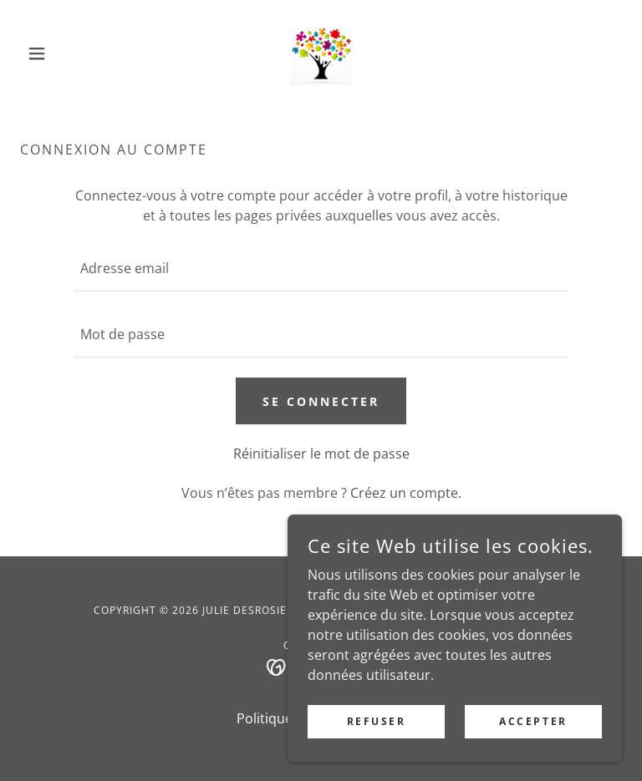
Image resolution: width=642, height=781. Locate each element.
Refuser (376, 721)
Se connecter (321, 401)
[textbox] (321, 269)
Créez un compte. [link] (405, 493)
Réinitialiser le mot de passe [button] (321, 453)
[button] (65, 53)
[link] (321, 53)
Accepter (533, 721)
